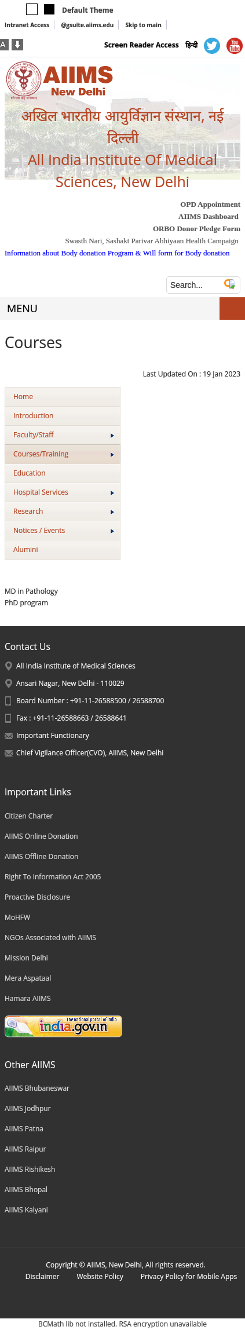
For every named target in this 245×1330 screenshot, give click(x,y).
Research (63, 511)
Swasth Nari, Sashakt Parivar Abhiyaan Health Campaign (151, 240)
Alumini (25, 549)
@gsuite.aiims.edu (87, 25)
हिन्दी (191, 45)
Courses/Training (63, 454)
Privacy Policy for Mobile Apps (189, 1276)
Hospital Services (63, 492)
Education (29, 473)
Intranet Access (27, 25)
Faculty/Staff (63, 435)
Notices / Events (63, 530)
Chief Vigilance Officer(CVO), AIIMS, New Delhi (89, 753)
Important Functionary (52, 735)
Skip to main (143, 25)
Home (23, 396)
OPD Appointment (210, 204)
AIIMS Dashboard (208, 216)
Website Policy (99, 1276)
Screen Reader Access (141, 45)
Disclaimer (42, 1276)
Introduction (33, 416)
